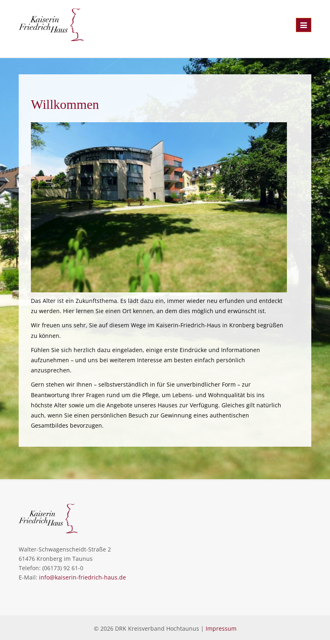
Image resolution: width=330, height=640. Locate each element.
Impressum (221, 628)
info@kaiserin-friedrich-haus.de (82, 577)
